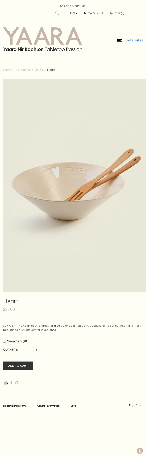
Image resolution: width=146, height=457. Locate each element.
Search (57, 13)
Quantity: (10, 349)
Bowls (39, 70)
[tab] (14, 406)
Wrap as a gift (17, 341)
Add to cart (18, 365)
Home (7, 70)
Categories (23, 70)
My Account (93, 13)
